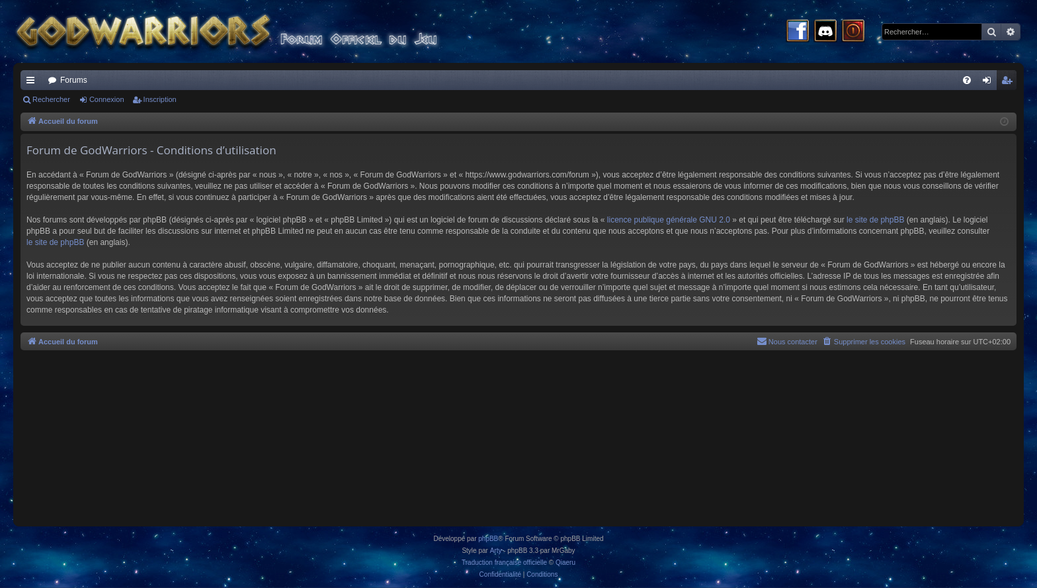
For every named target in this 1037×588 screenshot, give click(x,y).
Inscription (160, 99)
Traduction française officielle (504, 562)
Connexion (106, 99)
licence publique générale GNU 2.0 (668, 219)
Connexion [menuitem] (990, 82)
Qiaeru (565, 562)
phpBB (488, 538)
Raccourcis (33, 82)
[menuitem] (967, 80)
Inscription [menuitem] (1009, 82)
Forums (73, 80)
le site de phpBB (875, 219)
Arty (496, 550)
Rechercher (51, 99)
